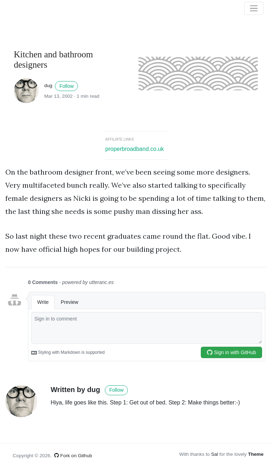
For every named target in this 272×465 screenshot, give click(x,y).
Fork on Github (73, 455)
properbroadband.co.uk (134, 149)
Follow (67, 86)
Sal (214, 454)
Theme (256, 454)
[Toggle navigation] (254, 8)
